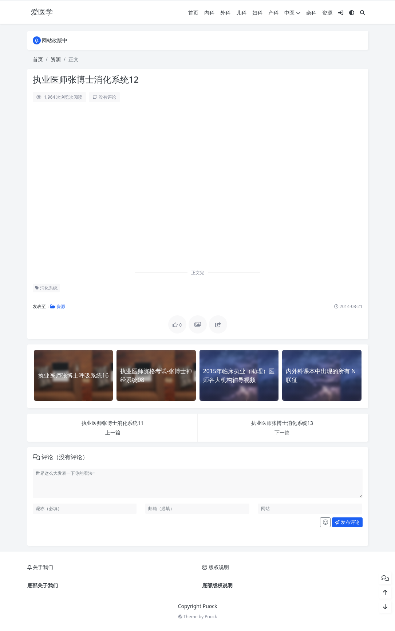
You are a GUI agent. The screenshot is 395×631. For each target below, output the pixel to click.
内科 (209, 12)
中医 (292, 12)
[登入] (340, 12)
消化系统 (46, 288)
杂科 (311, 12)
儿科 (241, 12)
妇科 (257, 12)
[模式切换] (351, 12)
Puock (211, 617)
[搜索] (362, 12)
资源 (327, 12)
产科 (273, 12)
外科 (225, 12)
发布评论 (347, 522)
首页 (193, 12)
